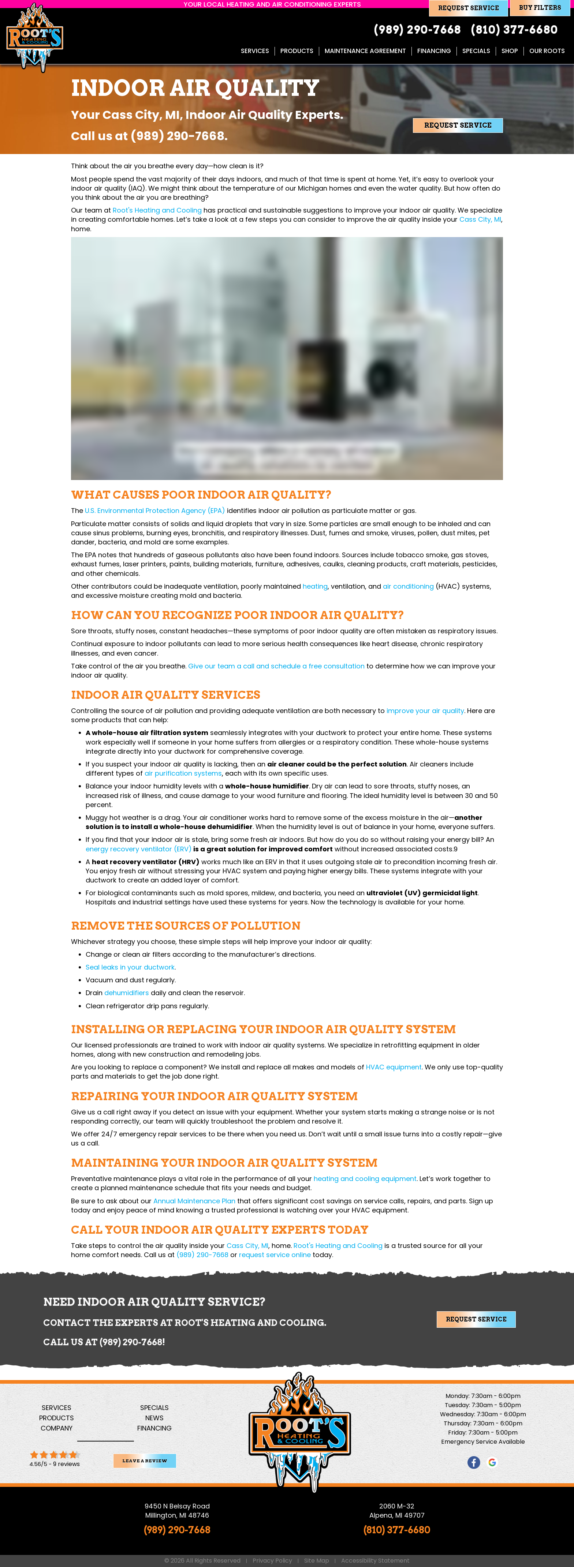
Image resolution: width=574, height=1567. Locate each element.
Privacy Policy (272, 1561)
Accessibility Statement (375, 1561)
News (154, 1417)
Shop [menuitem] (510, 51)
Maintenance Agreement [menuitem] (365, 51)
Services (56, 1407)
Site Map (316, 1561)
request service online (275, 1254)
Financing (154, 1428)
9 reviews (66, 1464)
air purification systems (183, 773)
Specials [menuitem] (476, 51)
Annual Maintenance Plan (194, 1201)
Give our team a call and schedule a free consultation (276, 666)
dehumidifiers (126, 992)
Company (56, 1428)
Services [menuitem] (255, 51)
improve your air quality (425, 710)
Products (56, 1417)
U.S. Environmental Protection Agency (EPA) (155, 510)
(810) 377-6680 (397, 1530)
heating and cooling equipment (365, 1178)
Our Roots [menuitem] (547, 51)
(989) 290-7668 (177, 136)
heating (315, 586)
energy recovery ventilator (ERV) (139, 849)
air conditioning (408, 586)
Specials (154, 1407)
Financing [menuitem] (434, 51)
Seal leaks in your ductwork (130, 967)
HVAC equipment (394, 1067)
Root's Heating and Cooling (157, 210)
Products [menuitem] (296, 51)
